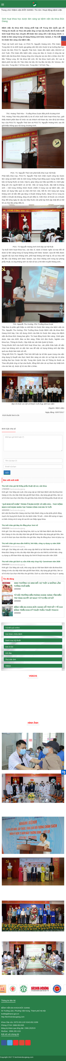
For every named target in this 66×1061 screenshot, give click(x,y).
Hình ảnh (33, 723)
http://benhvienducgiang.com (12, 1017)
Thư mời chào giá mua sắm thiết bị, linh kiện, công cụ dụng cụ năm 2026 (31, 543)
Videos (8, 666)
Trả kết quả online (12, 628)
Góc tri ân (9, 647)
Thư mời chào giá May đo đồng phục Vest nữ (20, 525)
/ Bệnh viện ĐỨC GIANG (22, 10)
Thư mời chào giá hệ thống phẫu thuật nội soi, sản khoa (24, 486)
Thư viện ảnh (10, 659)
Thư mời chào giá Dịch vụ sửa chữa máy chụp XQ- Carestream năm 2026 (31, 561)
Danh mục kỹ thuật (13, 640)
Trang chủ (6, 10)
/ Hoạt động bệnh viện (52, 10)
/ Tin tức (37, 10)
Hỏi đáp (8, 653)
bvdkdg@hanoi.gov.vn (10, 1014)
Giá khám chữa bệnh (13, 634)
